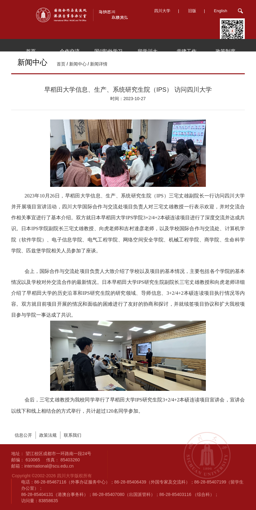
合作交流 (70, 51)
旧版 (192, 10)
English (220, 10)
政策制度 (225, 51)
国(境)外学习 (108, 51)
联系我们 (72, 435)
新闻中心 (78, 63)
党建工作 (187, 51)
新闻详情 (98, 63)
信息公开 (23, 435)
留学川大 (148, 51)
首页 (31, 51)
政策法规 (48, 435)
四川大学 (162, 10)
